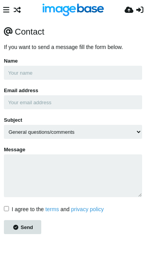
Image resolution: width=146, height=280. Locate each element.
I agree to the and (54, 209)
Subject (13, 120)
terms (52, 209)
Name (11, 61)
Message (14, 149)
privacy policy (87, 209)
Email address (21, 90)
